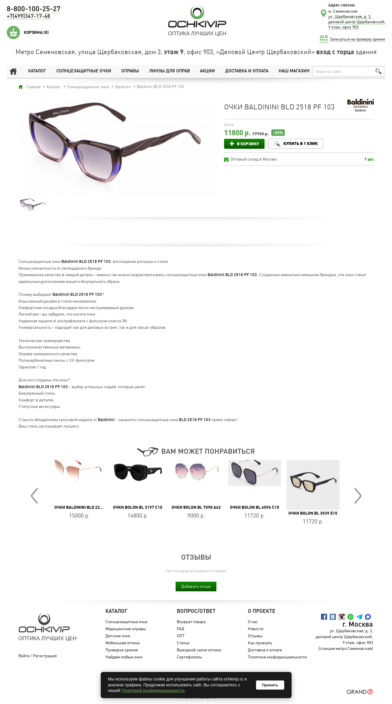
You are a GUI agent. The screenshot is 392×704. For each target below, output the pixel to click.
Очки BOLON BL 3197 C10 (137, 507)
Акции (207, 71)
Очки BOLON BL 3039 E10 (312, 513)
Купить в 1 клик (300, 143)
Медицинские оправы (125, 628)
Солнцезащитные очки (83, 71)
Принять (270, 685)
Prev (34, 496)
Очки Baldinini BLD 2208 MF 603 (86, 507)
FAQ (180, 628)
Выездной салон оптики (199, 649)
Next (358, 496)
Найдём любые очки (123, 656)
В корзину (248, 143)
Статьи (183, 642)
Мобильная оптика (122, 642)
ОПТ (181, 635)
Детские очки (117, 635)
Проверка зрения (121, 649)
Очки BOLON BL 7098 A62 (196, 507)
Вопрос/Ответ (196, 611)
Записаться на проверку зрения (357, 39)
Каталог (37, 71)
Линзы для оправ (169, 71)
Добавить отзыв (196, 586)
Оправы (130, 71)
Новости (255, 628)
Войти (24, 655)
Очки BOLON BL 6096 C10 (254, 507)
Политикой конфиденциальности (153, 690)
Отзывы (255, 635)
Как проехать (260, 642)
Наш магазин (294, 71)
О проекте (261, 611)
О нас (253, 621)
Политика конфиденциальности (277, 656)
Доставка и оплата (246, 71)
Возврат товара (191, 621)
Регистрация (45, 655)
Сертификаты (189, 656)
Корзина (36, 32)
